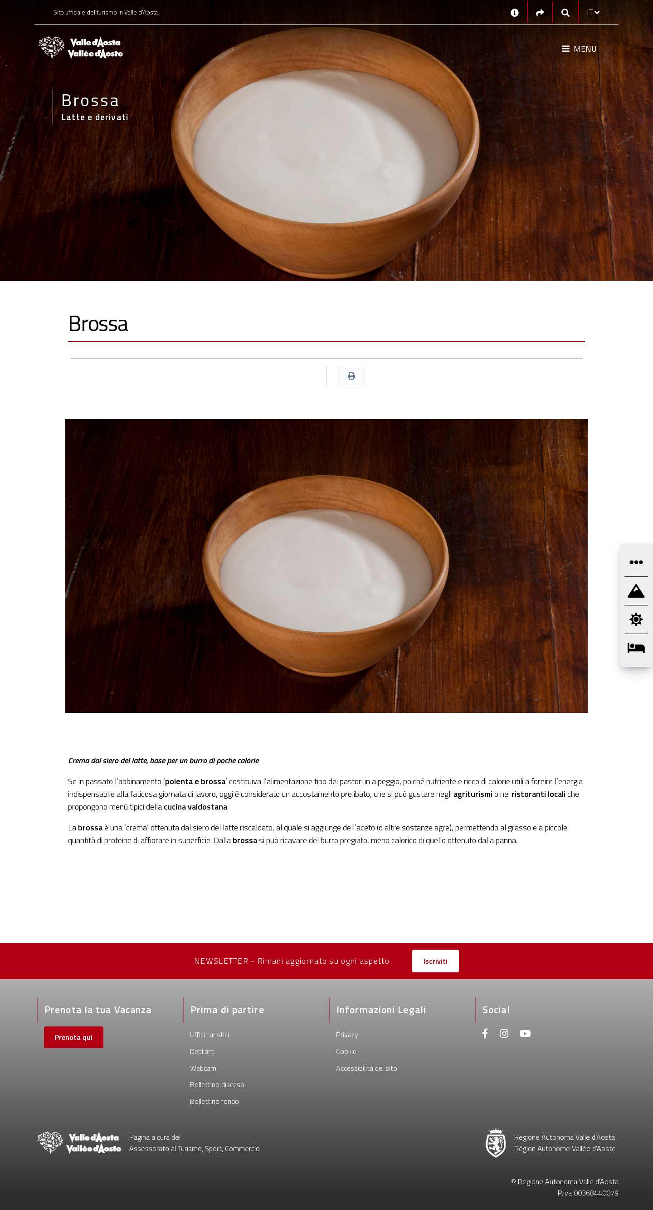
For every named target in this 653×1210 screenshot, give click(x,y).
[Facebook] (485, 1034)
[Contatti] (515, 12)
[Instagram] (504, 1034)
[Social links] (540, 12)
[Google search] (565, 12)
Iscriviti (436, 961)
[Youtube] (525, 1034)
